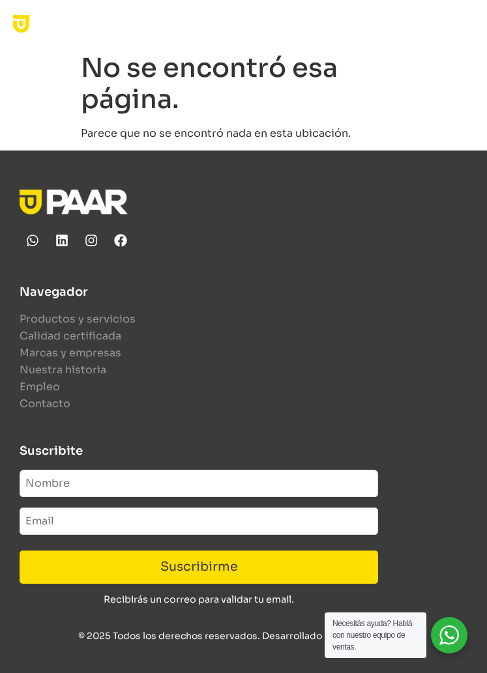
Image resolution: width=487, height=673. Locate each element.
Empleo (40, 387)
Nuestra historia (63, 370)
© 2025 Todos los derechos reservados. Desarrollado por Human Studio (243, 636)
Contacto (45, 403)
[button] (463, 24)
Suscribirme (199, 566)
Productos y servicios (78, 319)
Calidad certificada (70, 336)
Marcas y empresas (70, 353)
